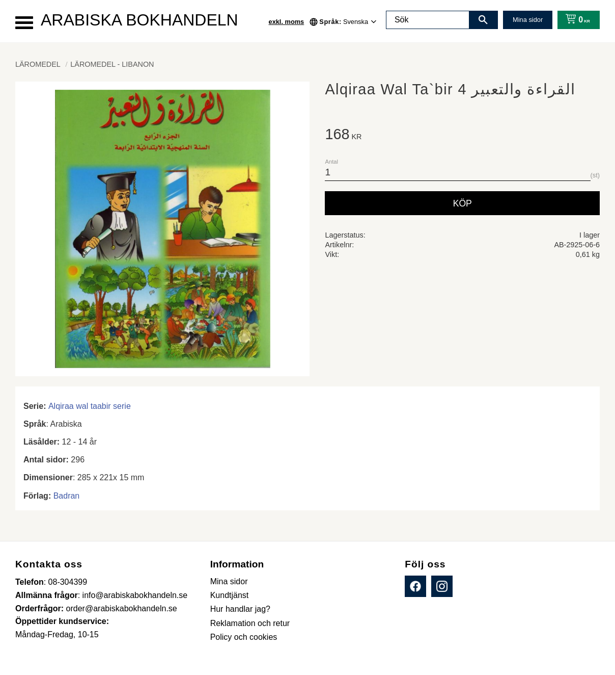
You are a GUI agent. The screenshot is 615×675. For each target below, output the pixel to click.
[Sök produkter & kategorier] (427, 20)
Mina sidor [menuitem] (229, 581)
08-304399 (68, 582)
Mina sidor (528, 19)
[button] (24, 23)
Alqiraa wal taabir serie (89, 406)
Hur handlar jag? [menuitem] (240, 609)
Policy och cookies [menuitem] (243, 637)
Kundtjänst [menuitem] (229, 595)
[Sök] (483, 20)
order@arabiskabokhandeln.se (121, 608)
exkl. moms (286, 21)
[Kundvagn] (576, 20)
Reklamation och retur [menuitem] (250, 623)
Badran (66, 495)
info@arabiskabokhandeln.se (135, 595)
